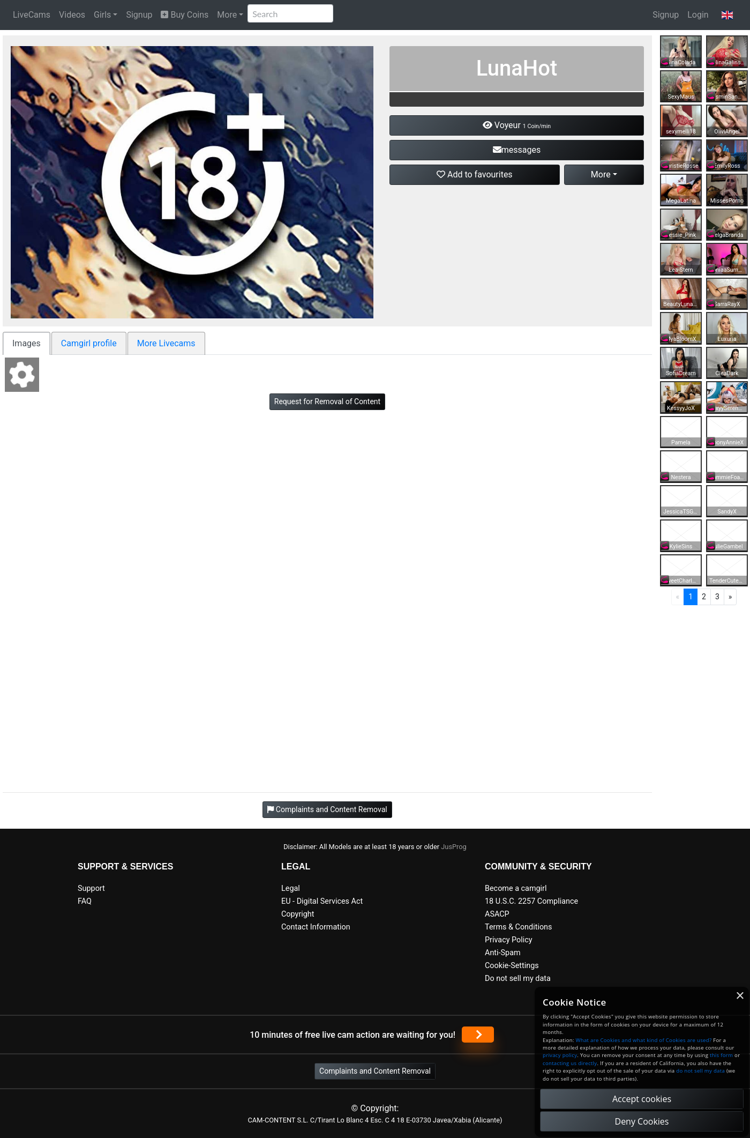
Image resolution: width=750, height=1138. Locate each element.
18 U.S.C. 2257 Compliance (531, 901)
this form (721, 1055)
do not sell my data (700, 1070)
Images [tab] (26, 343)
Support (91, 888)
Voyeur (517, 125)
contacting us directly (570, 1063)
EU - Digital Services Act (322, 901)
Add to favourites (475, 174)
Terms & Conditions (518, 927)
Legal (290, 888)
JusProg (454, 847)
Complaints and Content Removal (375, 1071)
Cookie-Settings (512, 965)
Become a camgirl (516, 888)
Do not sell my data (518, 978)
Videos (72, 15)
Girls (102, 15)
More (227, 15)
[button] (727, 15)
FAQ (85, 901)
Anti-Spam (503, 952)
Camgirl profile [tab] (89, 343)
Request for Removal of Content (327, 401)
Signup (139, 15)
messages (517, 150)
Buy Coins (184, 15)
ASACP (497, 914)
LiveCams (31, 15)
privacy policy (560, 1055)
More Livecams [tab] (166, 343)
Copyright (297, 914)
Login (697, 15)
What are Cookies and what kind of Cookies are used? (644, 1040)
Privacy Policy (508, 939)
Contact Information (315, 927)
